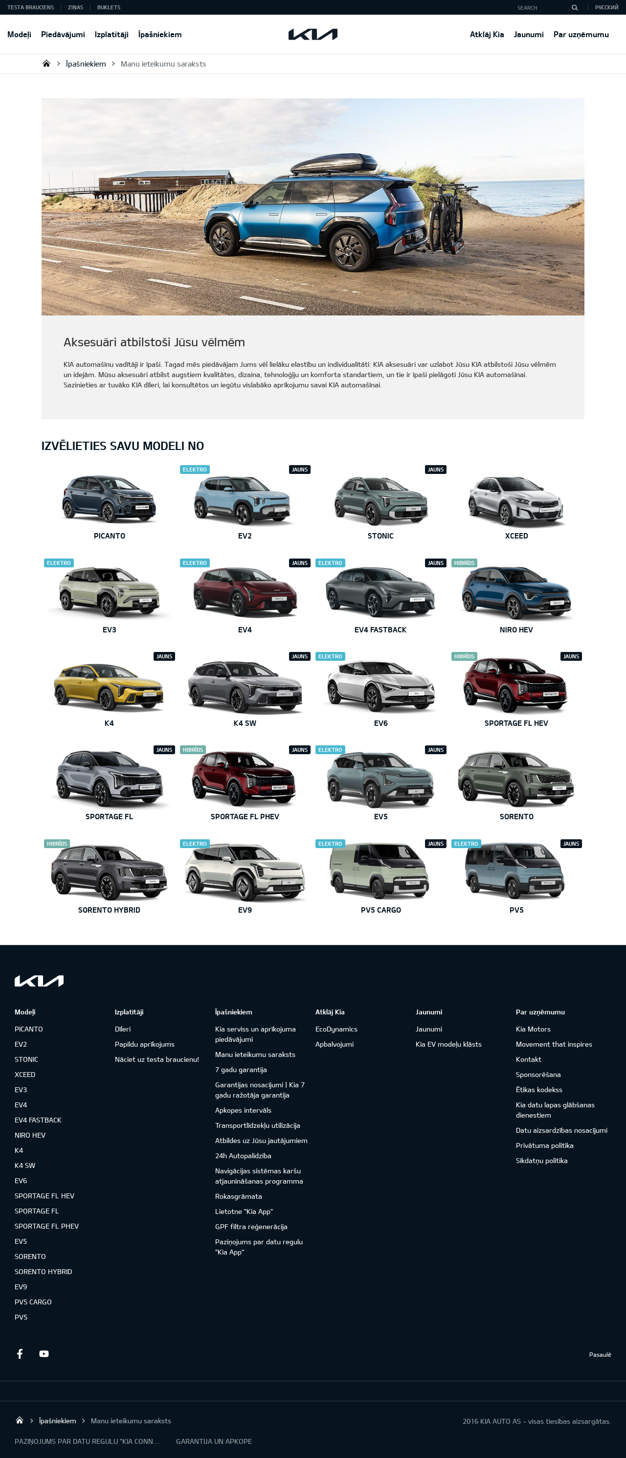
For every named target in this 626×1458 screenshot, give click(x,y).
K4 (19, 1150)
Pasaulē (600, 1354)
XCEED (25, 1074)
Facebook (19, 1354)
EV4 (21, 1104)
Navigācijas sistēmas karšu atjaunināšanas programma (259, 1175)
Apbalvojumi (334, 1044)
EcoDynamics (336, 1029)
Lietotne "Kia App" (244, 1211)
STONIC (26, 1059)
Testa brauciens (30, 7)
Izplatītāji (112, 34)
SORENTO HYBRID (43, 1271)
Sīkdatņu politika (542, 1160)
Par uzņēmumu (581, 34)
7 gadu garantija (241, 1069)
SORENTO (30, 1256)
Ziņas (75, 7)
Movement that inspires (554, 1044)
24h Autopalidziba (243, 1155)
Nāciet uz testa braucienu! (157, 1059)
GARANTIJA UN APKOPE (214, 1441)
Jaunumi (529, 34)
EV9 (21, 1286)
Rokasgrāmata (238, 1196)
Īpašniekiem (160, 34)
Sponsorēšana (538, 1074)
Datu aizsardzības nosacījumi (561, 1130)
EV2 (21, 1044)
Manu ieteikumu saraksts (163, 63)
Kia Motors (533, 1029)
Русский (607, 7)
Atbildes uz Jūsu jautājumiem (261, 1140)
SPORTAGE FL (37, 1211)
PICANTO (29, 1029)
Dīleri (123, 1029)
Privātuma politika (545, 1145)
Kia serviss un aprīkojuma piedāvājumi (255, 1034)
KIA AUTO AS (46, 63)
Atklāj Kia (487, 34)
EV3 (21, 1089)
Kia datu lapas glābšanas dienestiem (555, 1109)
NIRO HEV (30, 1135)
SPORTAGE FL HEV (44, 1195)
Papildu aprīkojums (145, 1044)
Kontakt (528, 1059)
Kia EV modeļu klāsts (449, 1044)
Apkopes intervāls (243, 1110)
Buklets (108, 7)
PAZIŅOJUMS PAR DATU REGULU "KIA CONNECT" (88, 1441)
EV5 (21, 1241)
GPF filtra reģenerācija (251, 1226)
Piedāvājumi (63, 34)
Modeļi (19, 34)
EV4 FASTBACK (38, 1120)
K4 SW (25, 1165)
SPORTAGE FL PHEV (47, 1226)
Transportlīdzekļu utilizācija (257, 1125)
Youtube (44, 1354)
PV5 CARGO (33, 1302)
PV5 (21, 1317)
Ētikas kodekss (539, 1089)
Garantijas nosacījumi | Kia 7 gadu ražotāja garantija (260, 1089)
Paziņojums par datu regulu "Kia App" (259, 1246)
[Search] (574, 7)
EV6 (21, 1180)
